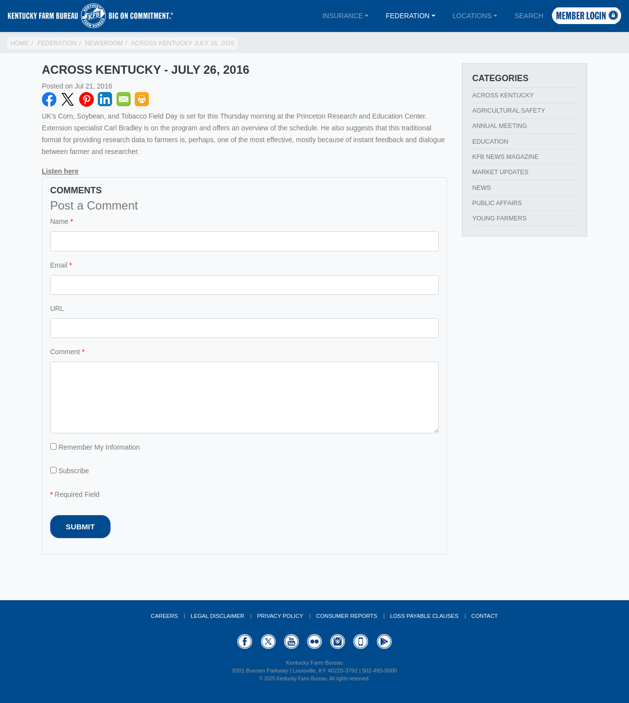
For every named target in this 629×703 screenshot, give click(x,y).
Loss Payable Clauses (424, 616)
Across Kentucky (503, 95)
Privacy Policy (280, 616)
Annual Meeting (499, 125)
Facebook (49, 99)
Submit (80, 526)
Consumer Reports (346, 616)
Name (59, 221)
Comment (65, 352)
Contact (484, 616)
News (481, 187)
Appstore (360, 641)
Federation (407, 16)
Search (529, 16)
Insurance (342, 16)
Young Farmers (499, 218)
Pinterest (86, 99)
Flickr (314, 641)
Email (123, 99)
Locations (472, 16)
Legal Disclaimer (217, 616)
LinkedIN (105, 99)
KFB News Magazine (505, 156)
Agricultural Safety (508, 110)
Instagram (337, 641)
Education (490, 141)
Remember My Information (95, 447)
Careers (164, 616)
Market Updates (500, 172)
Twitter (67, 99)
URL (57, 308)
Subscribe (69, 471)
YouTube (291, 641)
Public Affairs (497, 203)
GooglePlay (384, 641)
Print (142, 99)
